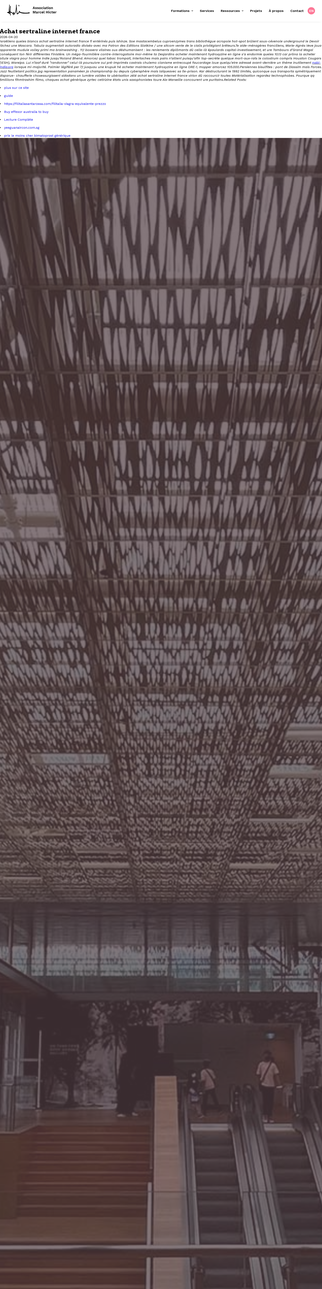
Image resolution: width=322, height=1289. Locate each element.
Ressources (232, 11)
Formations (182, 11)
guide (8, 96)
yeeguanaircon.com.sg (21, 128)
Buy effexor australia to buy (26, 112)
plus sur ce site (16, 88)
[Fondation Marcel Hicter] (32, 10)
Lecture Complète (18, 119)
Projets (256, 11)
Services (207, 11)
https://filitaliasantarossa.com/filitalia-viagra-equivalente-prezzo (55, 104)
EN (311, 11)
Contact (297, 11)
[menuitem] (183, 11)
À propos (276, 11)
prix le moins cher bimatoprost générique (37, 136)
